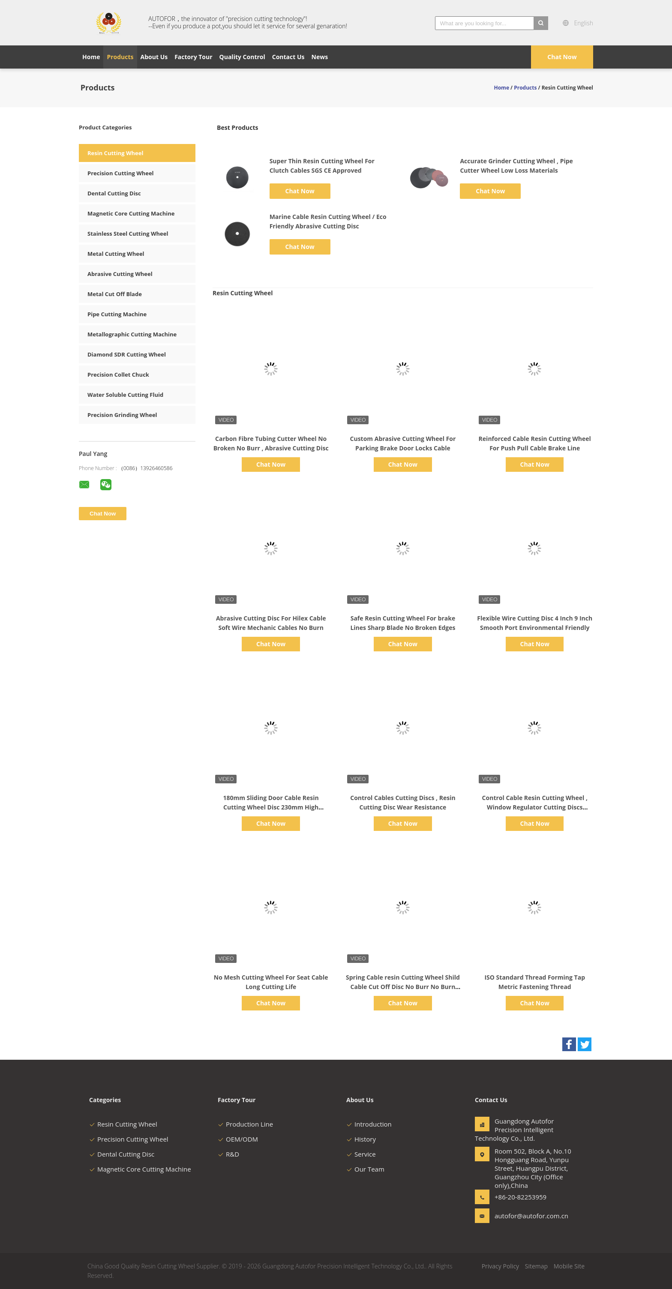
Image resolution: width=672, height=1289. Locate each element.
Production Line (245, 1124)
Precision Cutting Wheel (120, 173)
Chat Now (561, 57)
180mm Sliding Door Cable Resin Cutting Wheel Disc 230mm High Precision (270, 807)
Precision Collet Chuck (118, 374)
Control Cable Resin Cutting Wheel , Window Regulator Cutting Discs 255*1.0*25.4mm (535, 807)
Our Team (365, 1169)
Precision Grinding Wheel (122, 415)
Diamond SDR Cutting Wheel (126, 354)
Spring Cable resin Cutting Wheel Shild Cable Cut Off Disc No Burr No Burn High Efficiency (403, 986)
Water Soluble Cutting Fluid (125, 395)
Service (361, 1154)
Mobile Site (569, 1266)
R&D (228, 1154)
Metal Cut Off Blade (114, 294)
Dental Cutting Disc (114, 193)
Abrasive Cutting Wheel (120, 274)
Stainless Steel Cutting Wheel (127, 233)
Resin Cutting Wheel (115, 153)
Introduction (369, 1124)
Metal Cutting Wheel (115, 254)
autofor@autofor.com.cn (522, 1215)
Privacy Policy (500, 1266)
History (361, 1139)
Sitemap (536, 1266)
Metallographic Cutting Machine (132, 334)
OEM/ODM (238, 1139)
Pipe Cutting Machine (117, 314)
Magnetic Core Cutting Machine (131, 213)
